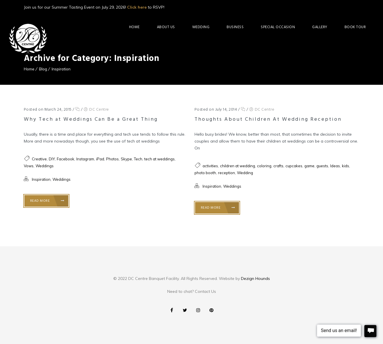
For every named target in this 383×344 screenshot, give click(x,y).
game (309, 166)
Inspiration (61, 69)
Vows (29, 166)
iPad (100, 159)
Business (235, 27)
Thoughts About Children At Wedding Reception (268, 119)
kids (345, 166)
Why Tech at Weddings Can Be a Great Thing (91, 119)
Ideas (335, 166)
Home (134, 27)
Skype (126, 159)
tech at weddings (159, 159)
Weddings (45, 166)
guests (322, 166)
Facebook (65, 159)
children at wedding (237, 166)
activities (210, 166)
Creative (39, 159)
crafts (278, 166)
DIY (52, 159)
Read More (47, 201)
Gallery (319, 27)
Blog (43, 69)
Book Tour (355, 27)
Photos (112, 159)
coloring (264, 166)
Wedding (201, 27)
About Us (166, 27)
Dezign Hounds (255, 278)
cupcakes (293, 166)
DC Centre (99, 109)
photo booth (205, 172)
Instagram (85, 159)
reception (226, 172)
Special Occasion (278, 27)
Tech (138, 159)
